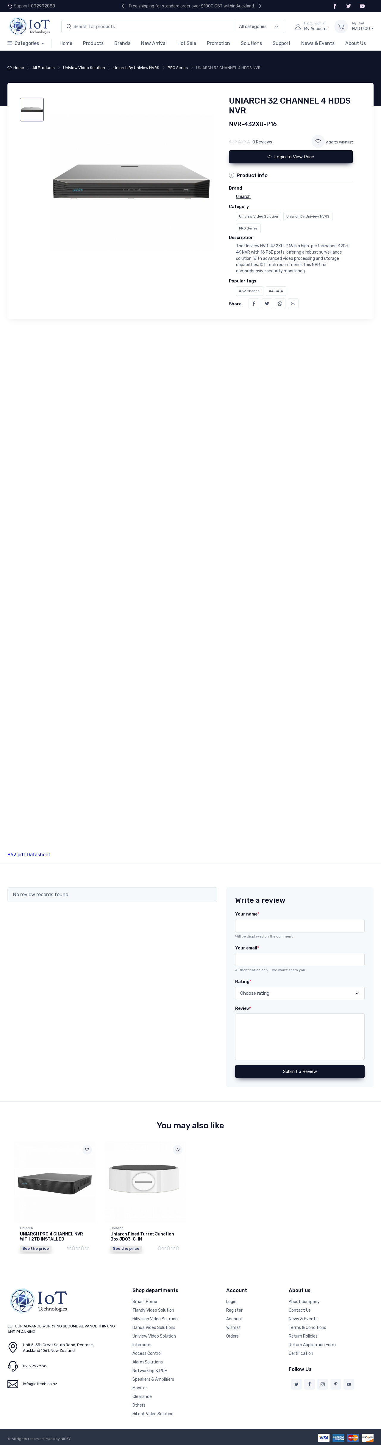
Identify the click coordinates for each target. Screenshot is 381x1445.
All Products (43, 67)
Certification (301, 1353)
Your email (247, 948)
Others (139, 1405)
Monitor (139, 1388)
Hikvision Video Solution (155, 1318)
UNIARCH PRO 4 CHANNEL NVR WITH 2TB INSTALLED (51, 1237)
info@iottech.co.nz (40, 1384)
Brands (122, 43)
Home (66, 43)
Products (93, 43)
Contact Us (300, 1310)
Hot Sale (186, 43)
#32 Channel (249, 291)
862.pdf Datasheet (28, 854)
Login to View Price (291, 157)
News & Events (318, 43)
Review (243, 1008)
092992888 (43, 6)
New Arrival (154, 43)
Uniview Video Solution (84, 67)
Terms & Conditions (307, 1327)
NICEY (66, 1439)
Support (282, 43)
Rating (243, 981)
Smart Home (144, 1301)
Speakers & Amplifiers (153, 1379)
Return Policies (303, 1336)
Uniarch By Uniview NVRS (136, 67)
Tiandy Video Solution (153, 1310)
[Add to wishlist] (318, 141)
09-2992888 (35, 1366)
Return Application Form (312, 1344)
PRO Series (178, 67)
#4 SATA (276, 291)
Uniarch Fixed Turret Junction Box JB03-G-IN (142, 1237)
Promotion (218, 43)
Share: (236, 304)
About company (304, 1301)
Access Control (147, 1353)
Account (234, 1318)
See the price (35, 1248)
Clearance (142, 1396)
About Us (355, 43)
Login (231, 1301)
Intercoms (142, 1344)
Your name (247, 914)
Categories (23, 43)
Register (234, 1310)
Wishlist (233, 1327)
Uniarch (26, 1228)
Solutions (251, 43)
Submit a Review (300, 1071)
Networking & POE (149, 1370)
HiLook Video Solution (153, 1413)
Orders (232, 1336)
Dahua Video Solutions (153, 1327)
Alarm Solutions (147, 1362)
